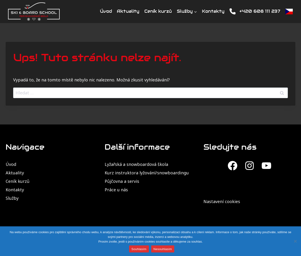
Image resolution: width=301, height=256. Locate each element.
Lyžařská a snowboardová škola (136, 164)
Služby (12, 198)
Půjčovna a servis (122, 181)
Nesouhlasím (163, 249)
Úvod (106, 11)
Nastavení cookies (221, 201)
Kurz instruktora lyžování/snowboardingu (147, 173)
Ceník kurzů (158, 11)
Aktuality (128, 11)
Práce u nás (116, 189)
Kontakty (213, 11)
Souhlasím (139, 249)
